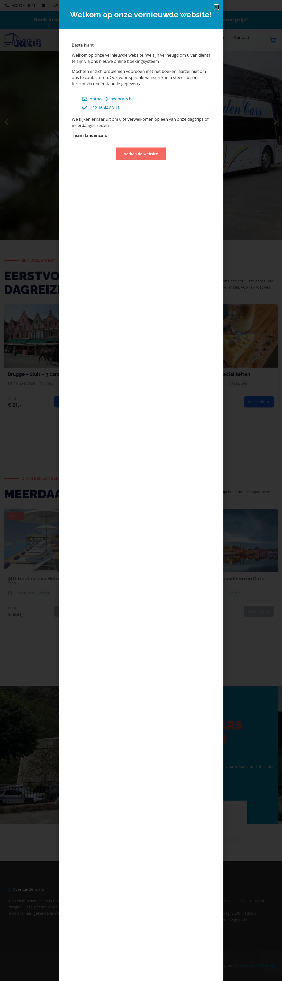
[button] (216, 7)
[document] (141, 490)
